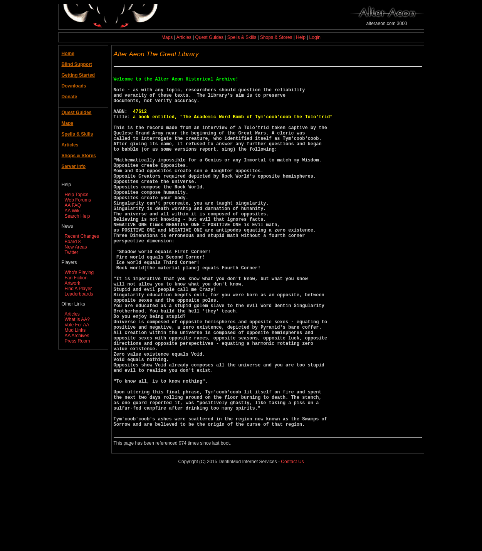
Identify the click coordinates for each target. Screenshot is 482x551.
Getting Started (78, 75)
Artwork (73, 283)
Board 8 (73, 241)
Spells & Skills (241, 37)
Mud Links (75, 330)
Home (68, 53)
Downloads (74, 86)
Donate (69, 96)
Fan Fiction (76, 278)
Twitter (71, 252)
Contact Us (292, 539)
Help (301, 37)
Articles (183, 37)
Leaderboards (79, 294)
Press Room (77, 341)
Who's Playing (79, 272)
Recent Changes (82, 236)
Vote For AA (77, 325)
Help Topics (77, 194)
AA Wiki (73, 210)
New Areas (76, 247)
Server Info (74, 166)
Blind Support (77, 64)
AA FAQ (73, 205)
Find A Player (78, 288)
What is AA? (77, 319)
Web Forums (78, 200)
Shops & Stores (276, 37)
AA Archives (77, 335)
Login (315, 37)
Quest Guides (209, 37)
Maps (167, 37)
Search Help (77, 216)
